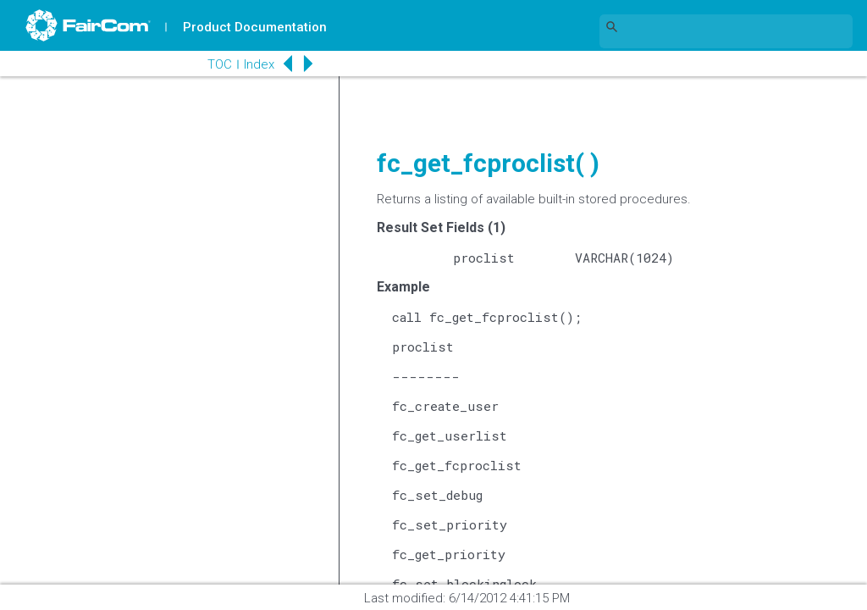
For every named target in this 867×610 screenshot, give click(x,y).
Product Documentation (255, 27)
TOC (219, 64)
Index (259, 64)
